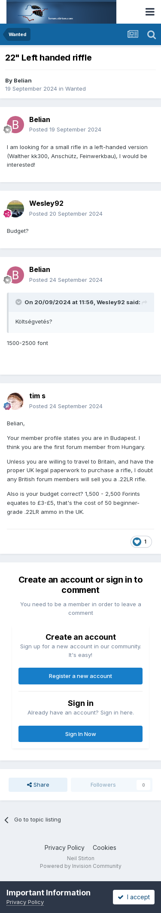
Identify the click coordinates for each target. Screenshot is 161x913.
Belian (23, 80)
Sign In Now (80, 733)
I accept (134, 897)
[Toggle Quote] (19, 302)
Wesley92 (46, 203)
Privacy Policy (65, 847)
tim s (37, 395)
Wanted (75, 88)
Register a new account (80, 675)
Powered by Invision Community (81, 866)
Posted (65, 129)
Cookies (104, 847)
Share (38, 784)
